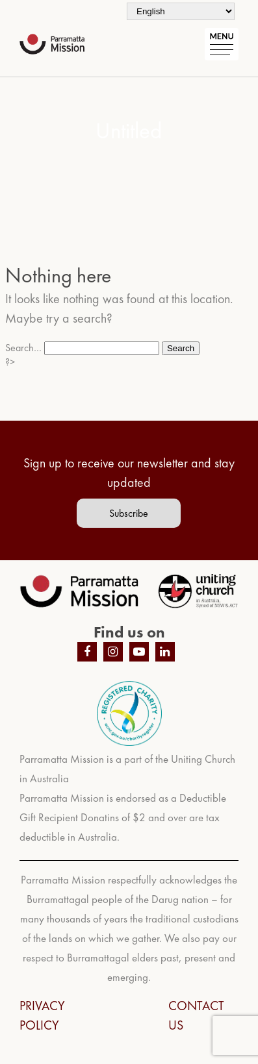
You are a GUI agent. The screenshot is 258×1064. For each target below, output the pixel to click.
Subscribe (128, 513)
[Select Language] (181, 11)
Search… (23, 347)
